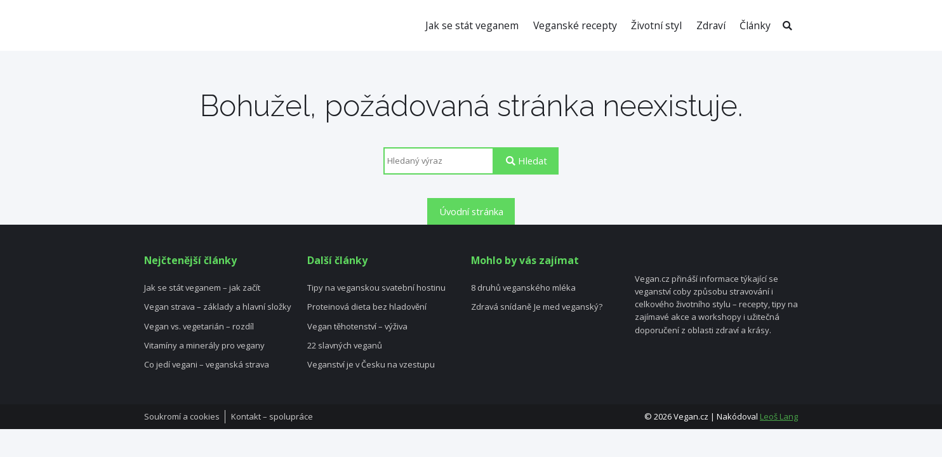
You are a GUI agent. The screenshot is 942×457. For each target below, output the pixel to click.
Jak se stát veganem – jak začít (202, 288)
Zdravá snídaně (501, 307)
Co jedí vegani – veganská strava (206, 365)
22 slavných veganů (344, 346)
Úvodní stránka (471, 211)
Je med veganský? (568, 307)
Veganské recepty (575, 25)
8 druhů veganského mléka (523, 288)
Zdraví (711, 25)
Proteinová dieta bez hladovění (367, 307)
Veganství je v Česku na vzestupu (371, 365)
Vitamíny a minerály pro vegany (204, 346)
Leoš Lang (779, 416)
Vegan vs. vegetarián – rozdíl (199, 327)
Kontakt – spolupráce (272, 417)
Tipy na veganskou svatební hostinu (376, 288)
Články (755, 25)
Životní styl (656, 25)
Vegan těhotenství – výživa (357, 327)
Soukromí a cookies (182, 417)
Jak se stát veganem (472, 25)
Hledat (526, 160)
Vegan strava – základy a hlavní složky (217, 307)
